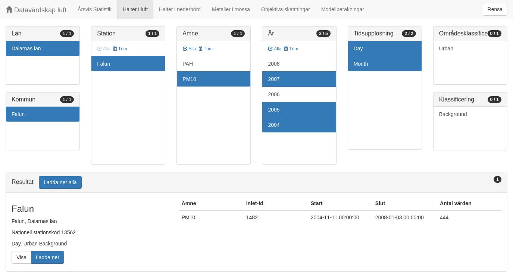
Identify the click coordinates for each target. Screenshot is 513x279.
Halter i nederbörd (180, 9)
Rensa (495, 9)
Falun (18, 114)
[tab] (256, 182)
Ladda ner (47, 257)
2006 (273, 94)
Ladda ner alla (60, 182)
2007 (273, 79)
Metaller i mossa (231, 9)
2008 (273, 64)
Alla (189, 48)
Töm (120, 48)
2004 (273, 125)
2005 (273, 110)
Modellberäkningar (342, 9)
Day (358, 48)
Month (361, 64)
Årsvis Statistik (95, 9)
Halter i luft (135, 9)
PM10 (189, 79)
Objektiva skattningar (285, 9)
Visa (21, 257)
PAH (187, 64)
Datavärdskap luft (36, 10)
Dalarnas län (26, 48)
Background (453, 114)
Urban (446, 48)
